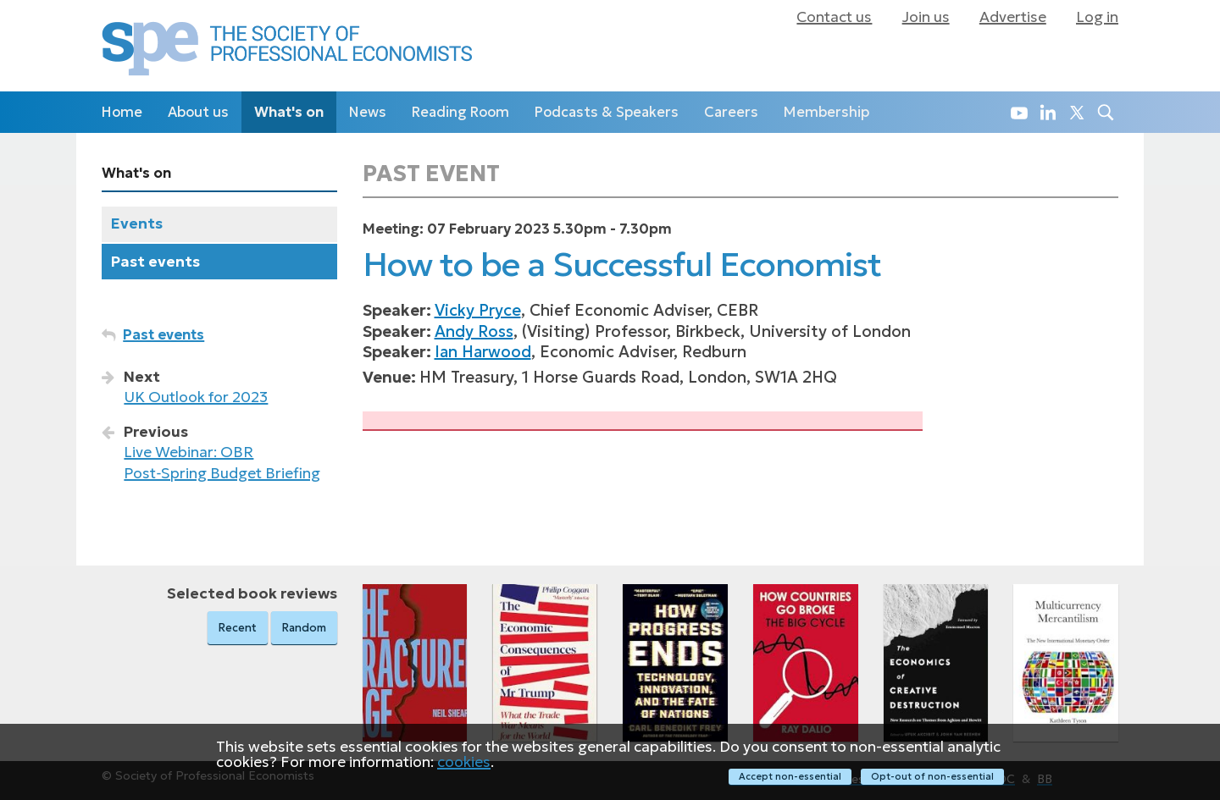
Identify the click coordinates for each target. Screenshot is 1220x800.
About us (198, 112)
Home (122, 112)
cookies (464, 761)
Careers (731, 112)
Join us (926, 17)
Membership (826, 112)
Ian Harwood (483, 351)
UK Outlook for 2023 (196, 397)
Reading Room (460, 112)
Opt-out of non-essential (932, 776)
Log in (1097, 17)
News (367, 112)
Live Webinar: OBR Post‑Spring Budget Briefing (222, 463)
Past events (155, 261)
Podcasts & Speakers (607, 112)
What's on (289, 112)
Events (137, 223)
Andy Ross (474, 331)
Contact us (834, 17)
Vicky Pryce (478, 310)
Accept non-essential (790, 776)
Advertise (1012, 17)
